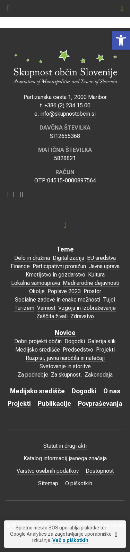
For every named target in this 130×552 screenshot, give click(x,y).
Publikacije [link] (54, 403)
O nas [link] (111, 391)
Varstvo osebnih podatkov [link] (48, 471)
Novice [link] (65, 332)
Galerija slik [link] (102, 341)
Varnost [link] (46, 308)
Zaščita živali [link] (52, 316)
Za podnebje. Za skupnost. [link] (50, 374)
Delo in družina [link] (32, 258)
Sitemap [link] (48, 483)
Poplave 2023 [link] (64, 291)
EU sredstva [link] (101, 258)
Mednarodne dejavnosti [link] (91, 283)
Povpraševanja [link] (100, 403)
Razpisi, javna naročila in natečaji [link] (65, 358)
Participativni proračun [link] (59, 266)
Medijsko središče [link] (37, 349)
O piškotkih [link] (78, 483)
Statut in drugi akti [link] (65, 446)
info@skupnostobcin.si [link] (68, 113)
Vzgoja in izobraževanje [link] (87, 308)
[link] (121, 40)
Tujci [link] (109, 299)
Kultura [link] (96, 274)
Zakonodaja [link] (99, 374)
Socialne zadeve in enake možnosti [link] (57, 299)
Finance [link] (20, 266)
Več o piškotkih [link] (70, 540)
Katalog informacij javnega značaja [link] (65, 458)
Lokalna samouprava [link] (35, 283)
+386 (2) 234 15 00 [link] (67, 105)
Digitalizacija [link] (68, 258)
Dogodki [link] (74, 341)
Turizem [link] (24, 308)
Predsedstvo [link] (78, 349)
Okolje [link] (37, 291)
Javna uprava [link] (104, 266)
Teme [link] (65, 249)
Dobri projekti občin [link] (38, 341)
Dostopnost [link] (100, 471)
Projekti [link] (105, 349)
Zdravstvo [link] (82, 316)
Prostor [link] (92, 291)
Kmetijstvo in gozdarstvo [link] (55, 274)
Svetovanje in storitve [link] (65, 366)
